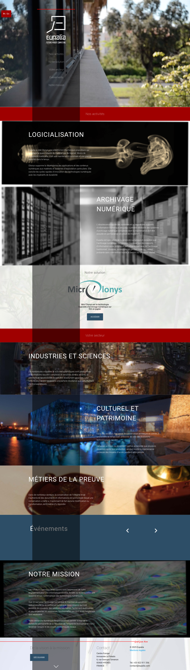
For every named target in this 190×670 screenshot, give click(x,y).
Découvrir (39, 657)
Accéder (95, 317)
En (8, 14)
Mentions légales (137, 650)
